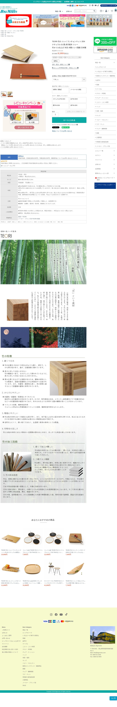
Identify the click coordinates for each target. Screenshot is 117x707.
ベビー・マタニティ (29, 663)
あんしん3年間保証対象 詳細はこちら (64, 68)
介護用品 (76, 137)
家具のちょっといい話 (79, 173)
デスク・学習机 (27, 649)
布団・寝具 (26, 657)
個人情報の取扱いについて (10, 652)
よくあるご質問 (6, 635)
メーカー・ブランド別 (13, 31)
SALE (24, 685)
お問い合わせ (6, 638)
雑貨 (8, 32)
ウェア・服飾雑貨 (28, 671)
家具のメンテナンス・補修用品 (32, 666)
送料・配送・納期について (61, 64)
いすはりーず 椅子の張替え (31, 635)
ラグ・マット (27, 674)
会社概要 (4, 646)
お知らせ (69, 11)
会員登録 (75, 169)
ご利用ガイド (6, 630)
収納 (24, 638)
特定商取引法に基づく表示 (10, 649)
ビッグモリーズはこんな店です (81, 185)
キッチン (13, 32)
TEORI (22, 31)
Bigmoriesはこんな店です (108, 5)
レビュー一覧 (77, 151)
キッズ (25, 660)
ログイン (75, 155)
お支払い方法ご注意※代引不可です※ (64, 76)
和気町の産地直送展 (80, 142)
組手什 (25, 641)
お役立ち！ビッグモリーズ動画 (82, 179)
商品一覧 (58, 11)
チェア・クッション (29, 652)
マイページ (76, 160)
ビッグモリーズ (27, 632)
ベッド (25, 655)
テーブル (25, 644)
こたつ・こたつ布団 (29, 646)
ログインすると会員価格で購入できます (65, 124)
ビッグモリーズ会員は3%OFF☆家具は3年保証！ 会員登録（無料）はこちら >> (58, 1)
